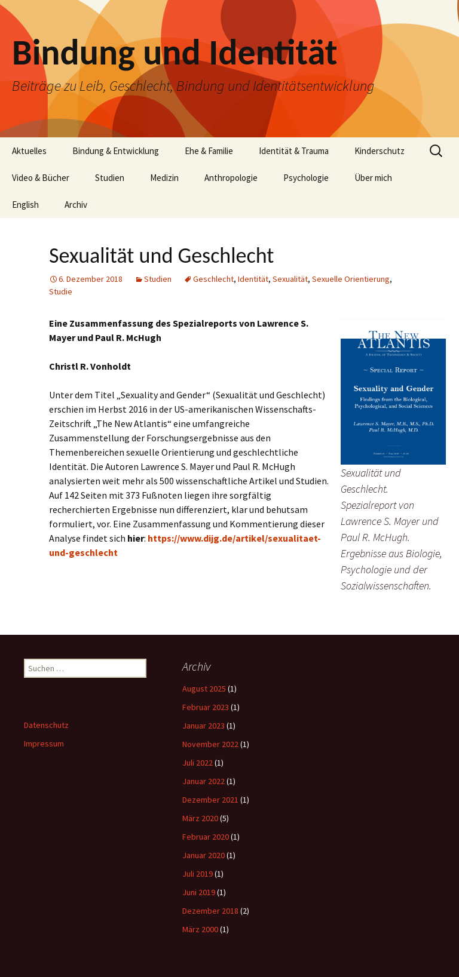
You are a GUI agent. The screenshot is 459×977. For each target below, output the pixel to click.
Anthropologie (231, 177)
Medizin (164, 177)
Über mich (373, 177)
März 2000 (200, 929)
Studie (60, 291)
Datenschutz (46, 725)
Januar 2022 (203, 781)
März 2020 (200, 818)
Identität (253, 279)
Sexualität (290, 279)
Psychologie (306, 177)
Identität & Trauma (294, 150)
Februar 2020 (205, 836)
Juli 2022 (197, 762)
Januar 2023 (203, 725)
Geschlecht (213, 279)
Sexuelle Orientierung (351, 279)
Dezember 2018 (210, 910)
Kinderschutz (379, 150)
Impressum (44, 743)
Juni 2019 (198, 892)
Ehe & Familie (209, 150)
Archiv (76, 204)
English (25, 204)
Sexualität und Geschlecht (161, 255)
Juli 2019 (197, 873)
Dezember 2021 (210, 799)
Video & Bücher (40, 177)
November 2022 (210, 744)
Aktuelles (29, 150)
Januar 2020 (203, 855)
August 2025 (204, 688)
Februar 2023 (205, 707)
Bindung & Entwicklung (115, 150)
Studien (109, 177)
